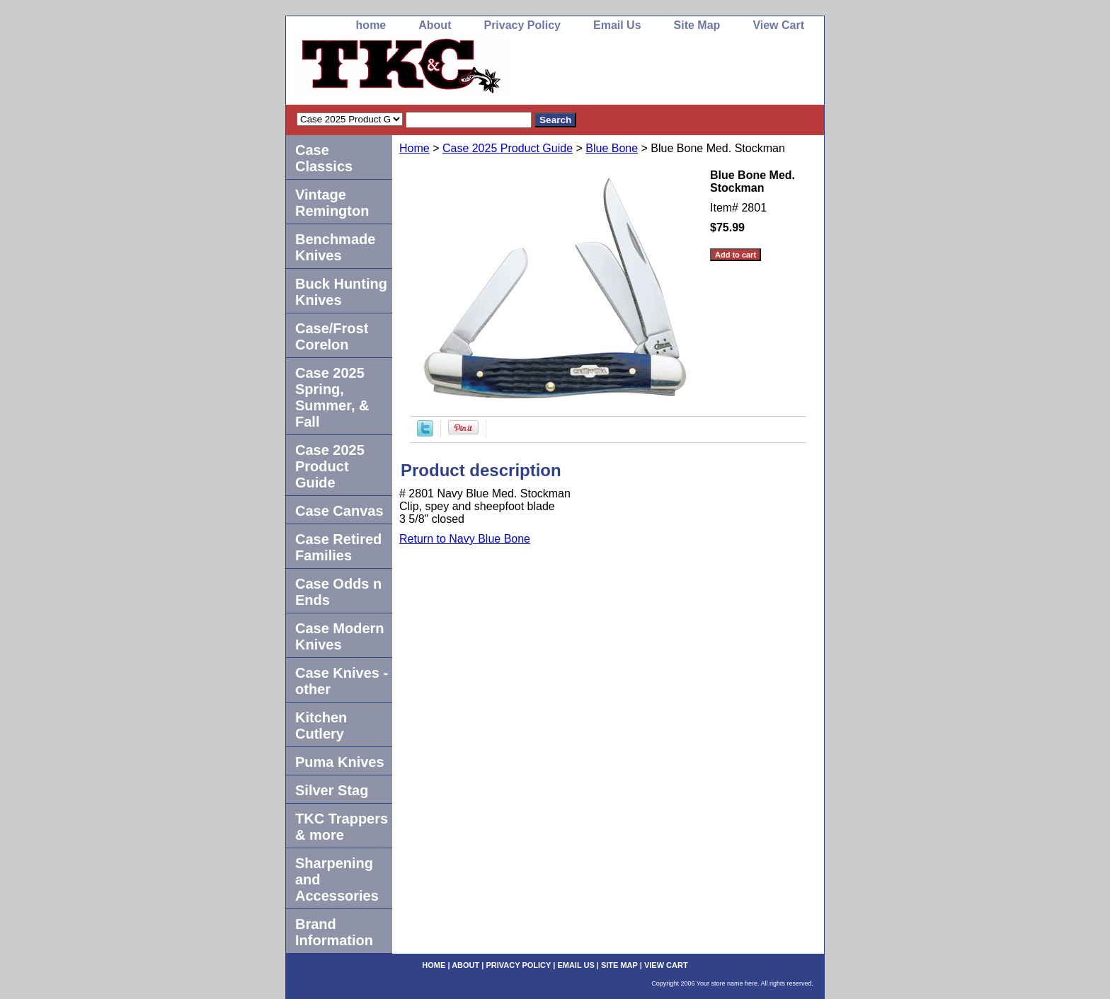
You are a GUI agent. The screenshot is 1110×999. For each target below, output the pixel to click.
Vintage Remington (332, 203)
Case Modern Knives (339, 636)
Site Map (697, 25)
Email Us (617, 25)
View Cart (778, 25)
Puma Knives (339, 762)
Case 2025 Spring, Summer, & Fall (332, 397)
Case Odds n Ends (338, 592)
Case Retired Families (338, 547)
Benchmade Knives (335, 247)
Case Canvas (339, 511)
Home (414, 148)
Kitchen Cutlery (321, 725)
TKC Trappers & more (341, 827)
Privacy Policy (522, 25)
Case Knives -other (341, 681)
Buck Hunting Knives (341, 292)
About (434, 25)
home (371, 25)
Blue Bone (611, 148)
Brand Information (334, 932)
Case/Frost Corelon (331, 336)
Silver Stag (331, 790)
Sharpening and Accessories (337, 879)
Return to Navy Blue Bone (464, 539)
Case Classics (324, 158)
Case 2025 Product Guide (507, 148)
